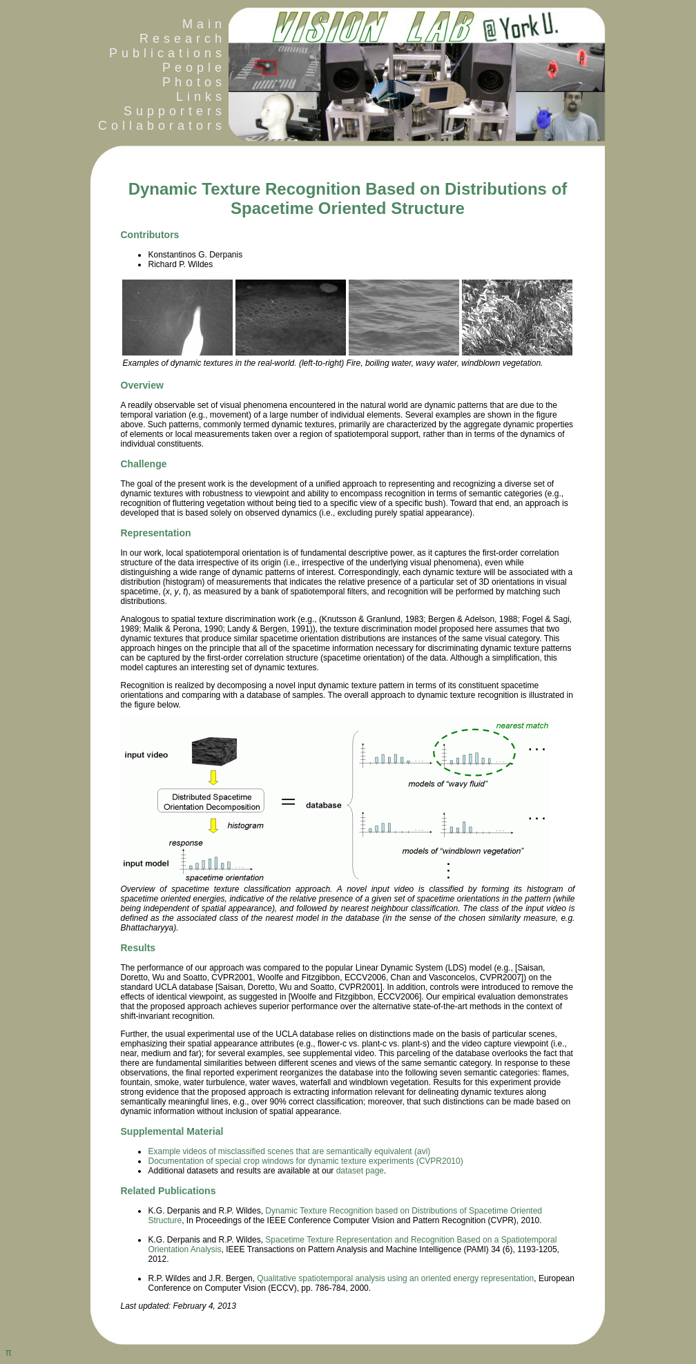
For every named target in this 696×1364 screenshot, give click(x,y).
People (194, 68)
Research (182, 39)
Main (204, 24)
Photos (194, 82)
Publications (167, 53)
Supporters (175, 111)
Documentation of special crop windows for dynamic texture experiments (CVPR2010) (305, 1161)
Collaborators (158, 126)
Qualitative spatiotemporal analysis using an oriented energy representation (395, 1278)
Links (201, 97)
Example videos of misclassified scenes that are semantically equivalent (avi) (289, 1151)
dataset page (360, 1171)
